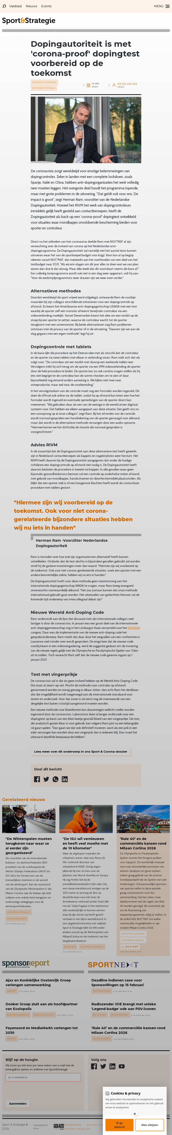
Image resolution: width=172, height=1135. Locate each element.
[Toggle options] (134, 1114)
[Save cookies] (119, 1125)
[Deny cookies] (149, 1125)
